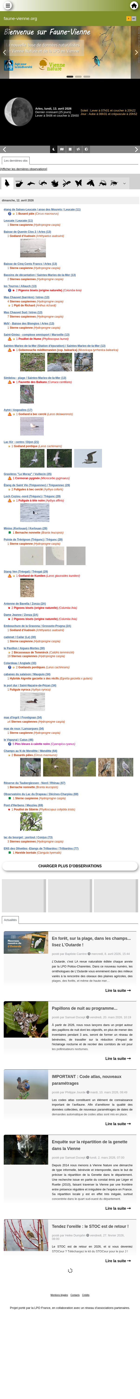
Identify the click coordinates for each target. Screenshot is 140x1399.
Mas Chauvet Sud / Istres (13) (23, 312)
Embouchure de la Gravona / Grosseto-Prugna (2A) (37, 626)
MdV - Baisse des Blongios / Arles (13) (29, 323)
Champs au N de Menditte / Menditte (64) (30, 751)
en (134, 18)
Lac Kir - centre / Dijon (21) (21, 442)
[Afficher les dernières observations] (23, 169)
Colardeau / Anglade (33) (20, 663)
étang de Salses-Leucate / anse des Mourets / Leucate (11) (42, 209)
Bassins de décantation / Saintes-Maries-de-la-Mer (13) (40, 275)
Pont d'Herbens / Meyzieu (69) (23, 805)
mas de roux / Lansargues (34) (24, 728)
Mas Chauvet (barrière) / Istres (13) (26, 297)
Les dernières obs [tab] (16, 160)
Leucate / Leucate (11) (18, 220)
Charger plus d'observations (70, 866)
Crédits (85, 1295)
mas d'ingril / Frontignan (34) (23, 717)
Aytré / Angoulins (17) (18, 410)
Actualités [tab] (10, 920)
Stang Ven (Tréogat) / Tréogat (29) (26, 571)
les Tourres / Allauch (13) (20, 286)
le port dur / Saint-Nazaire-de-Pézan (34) (30, 685)
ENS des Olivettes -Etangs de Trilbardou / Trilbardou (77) (41, 848)
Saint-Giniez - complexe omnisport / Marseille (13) (36, 334)
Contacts (75, 1295)
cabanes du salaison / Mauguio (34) (27, 674)
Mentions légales (59, 1295)
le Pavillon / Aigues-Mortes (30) (24, 648)
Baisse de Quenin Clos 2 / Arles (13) (27, 231)
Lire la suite (118, 990)
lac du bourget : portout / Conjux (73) (28, 837)
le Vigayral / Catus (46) (18, 739)
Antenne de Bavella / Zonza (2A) (25, 603)
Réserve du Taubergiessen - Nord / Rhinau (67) (34, 783)
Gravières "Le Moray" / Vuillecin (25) (27, 474)
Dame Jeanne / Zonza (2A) (21, 614)
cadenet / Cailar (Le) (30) (20, 637)
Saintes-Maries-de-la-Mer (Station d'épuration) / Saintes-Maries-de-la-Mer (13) (54, 345)
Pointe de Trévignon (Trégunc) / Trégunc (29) (33, 539)
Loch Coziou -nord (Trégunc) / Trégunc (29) (32, 496)
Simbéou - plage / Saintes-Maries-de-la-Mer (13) (35, 378)
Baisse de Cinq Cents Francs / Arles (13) (30, 263)
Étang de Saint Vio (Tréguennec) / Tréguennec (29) (37, 485)
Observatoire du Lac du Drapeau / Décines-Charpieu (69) (41, 794)
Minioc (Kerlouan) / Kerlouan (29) (25, 528)
